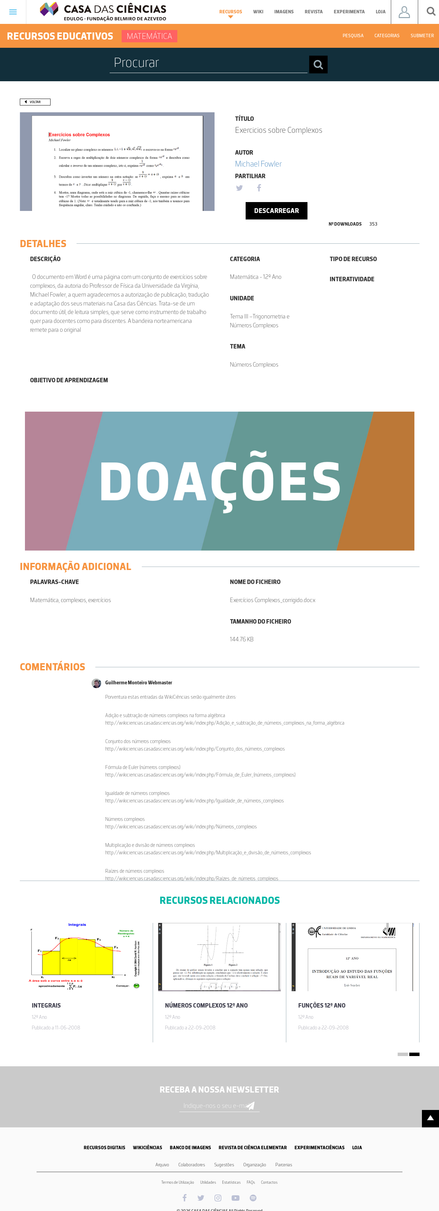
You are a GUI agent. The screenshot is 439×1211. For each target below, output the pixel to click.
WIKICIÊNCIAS (147, 1148)
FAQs (251, 1182)
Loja (381, 12)
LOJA (357, 1148)
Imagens (284, 12)
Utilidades (208, 1182)
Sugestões (224, 1165)
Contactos (269, 1182)
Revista (314, 12)
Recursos (230, 13)
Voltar (35, 102)
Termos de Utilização (177, 1182)
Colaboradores (191, 1165)
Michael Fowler (258, 164)
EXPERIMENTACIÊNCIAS (319, 1148)
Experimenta (349, 12)
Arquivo (162, 1165)
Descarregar (276, 210)
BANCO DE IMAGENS (190, 1148)
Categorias (387, 36)
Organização (254, 1165)
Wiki (258, 12)
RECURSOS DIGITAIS (104, 1148)
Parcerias (283, 1165)
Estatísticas (231, 1182)
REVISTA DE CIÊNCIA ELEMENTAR (253, 1148)
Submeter (422, 36)
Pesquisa (353, 36)
